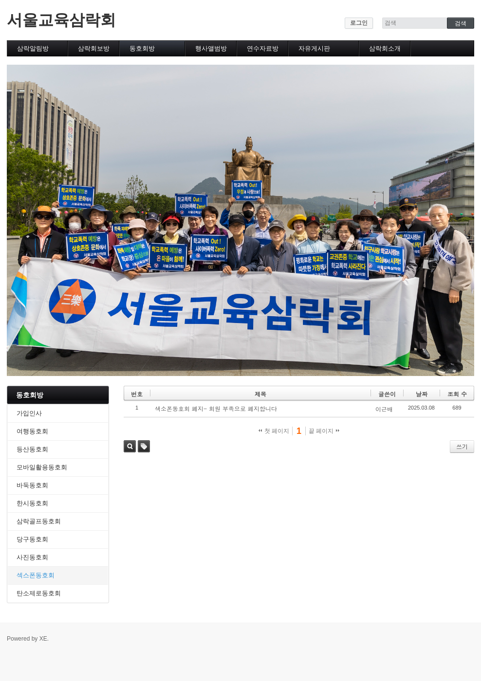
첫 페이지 (274, 431)
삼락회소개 (385, 48)
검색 (130, 446)
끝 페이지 (324, 431)
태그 (144, 446)
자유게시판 (314, 48)
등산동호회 (32, 449)
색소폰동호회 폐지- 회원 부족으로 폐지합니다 (216, 408)
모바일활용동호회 (42, 467)
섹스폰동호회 (36, 575)
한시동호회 (32, 503)
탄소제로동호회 (39, 593)
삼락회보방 (94, 48)
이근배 (384, 409)
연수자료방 (262, 48)
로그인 (359, 22)
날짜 (421, 394)
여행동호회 (32, 431)
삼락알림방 (33, 48)
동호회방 (142, 48)
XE (43, 638)
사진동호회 (32, 557)
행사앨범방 (211, 48)
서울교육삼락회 (61, 20)
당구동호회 (32, 539)
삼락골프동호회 (39, 521)
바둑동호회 (32, 485)
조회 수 (457, 394)
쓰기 (462, 446)
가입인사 (29, 413)
